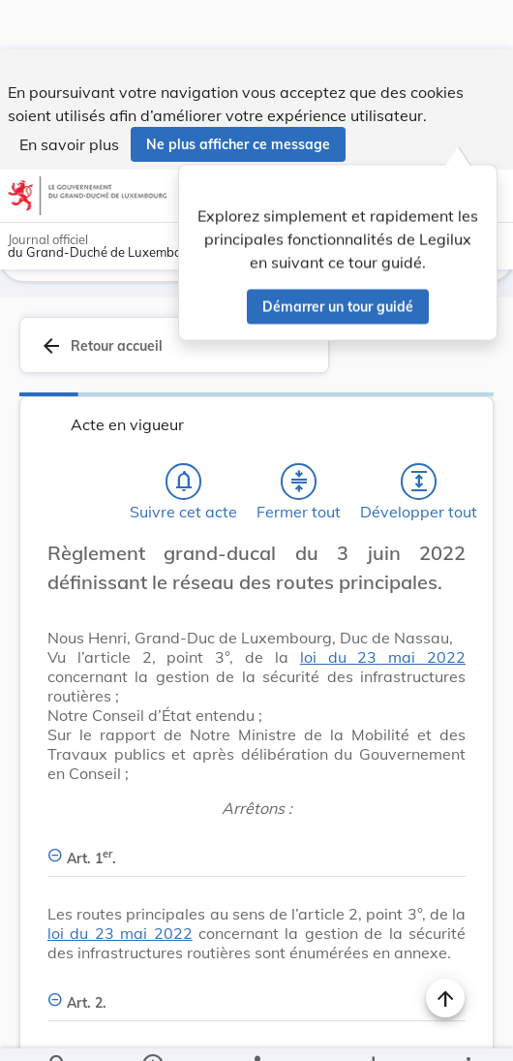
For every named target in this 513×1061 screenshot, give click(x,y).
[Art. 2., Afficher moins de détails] (256, 961)
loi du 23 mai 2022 (383, 627)
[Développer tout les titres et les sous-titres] (419, 451)
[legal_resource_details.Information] (152, 1030)
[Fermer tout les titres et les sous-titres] (299, 451)
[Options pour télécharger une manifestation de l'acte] (373, 1030)
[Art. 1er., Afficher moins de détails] (256, 817)
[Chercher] (58, 1030)
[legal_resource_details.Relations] (257, 1030)
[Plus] (467, 1030)
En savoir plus (69, 95)
